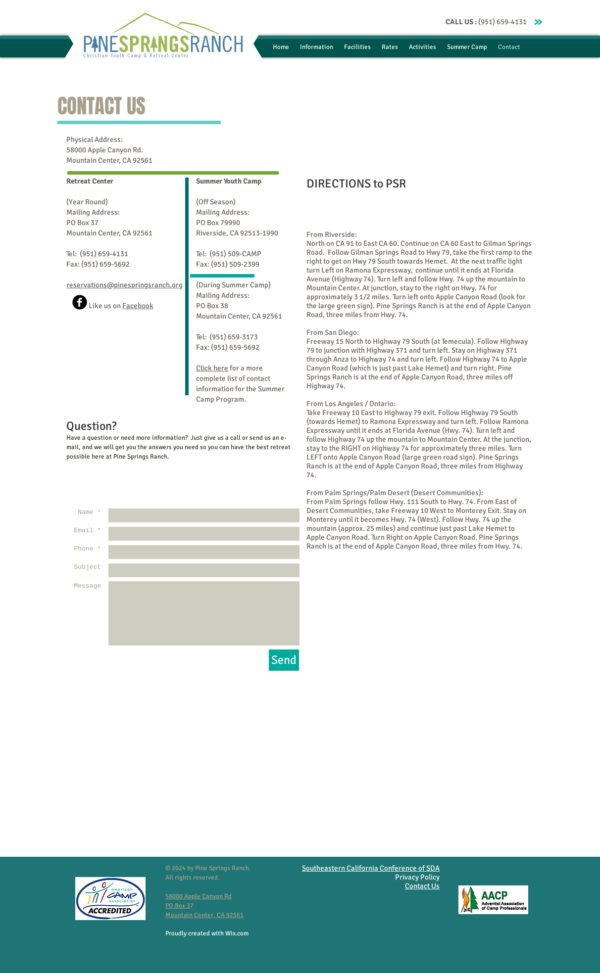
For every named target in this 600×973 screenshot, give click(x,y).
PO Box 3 (177, 906)
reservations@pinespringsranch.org (124, 284)
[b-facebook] (79, 302)
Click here (212, 368)
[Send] (284, 660)
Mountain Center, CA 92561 (204, 915)
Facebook (137, 305)
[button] (317, 47)
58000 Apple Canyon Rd (198, 896)
